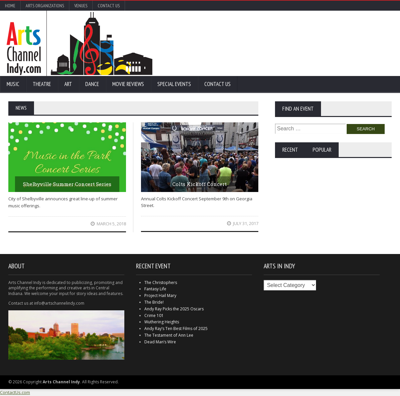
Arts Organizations (45, 6)
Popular (322, 149)
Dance (92, 84)
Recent (290, 149)
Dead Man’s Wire (160, 342)
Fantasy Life (155, 289)
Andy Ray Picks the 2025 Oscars (174, 309)
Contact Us (109, 6)
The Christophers (160, 282)
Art (68, 84)
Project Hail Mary (160, 295)
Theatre (42, 84)
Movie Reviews (128, 84)
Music (13, 84)
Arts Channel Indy (79, 43)
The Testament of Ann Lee (168, 335)
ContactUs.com (15, 392)
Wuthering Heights (161, 322)
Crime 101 (154, 315)
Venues (80, 6)
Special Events (174, 84)
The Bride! (154, 302)
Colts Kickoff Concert (199, 184)
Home (10, 6)
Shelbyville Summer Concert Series (67, 184)
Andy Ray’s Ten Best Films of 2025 (176, 328)
